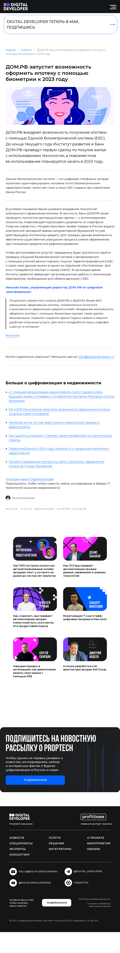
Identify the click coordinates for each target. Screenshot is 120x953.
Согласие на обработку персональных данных (99, 925)
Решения (56, 864)
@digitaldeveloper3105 (35, 903)
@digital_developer (88, 892)
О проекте (95, 858)
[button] (35, 801)
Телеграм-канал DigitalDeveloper (34, 497)
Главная (15, 52)
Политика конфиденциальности (95, 920)
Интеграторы (60, 869)
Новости (30, 52)
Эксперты (17, 869)
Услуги (54, 858)
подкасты (81, 903)
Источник (17, 349)
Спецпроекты (21, 864)
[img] (16, 6)
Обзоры (93, 869)
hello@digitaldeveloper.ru (28, 375)
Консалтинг (19, 875)
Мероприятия (98, 864)
